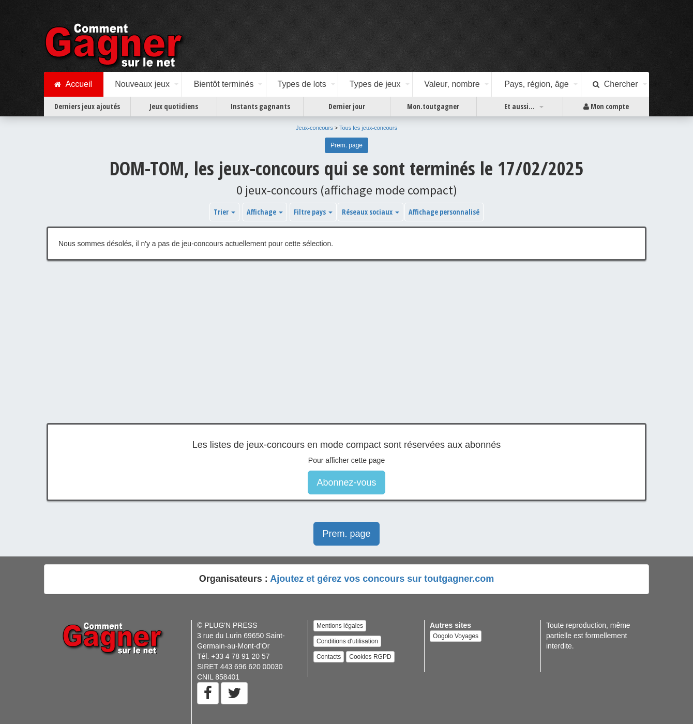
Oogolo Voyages (455, 636)
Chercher (615, 84)
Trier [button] (224, 212)
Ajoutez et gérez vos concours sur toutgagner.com (382, 579)
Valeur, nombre (451, 84)
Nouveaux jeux (142, 84)
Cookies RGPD (370, 656)
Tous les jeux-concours (368, 128)
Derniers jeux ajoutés (87, 106)
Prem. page (346, 145)
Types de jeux (375, 84)
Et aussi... (519, 106)
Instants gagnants (260, 106)
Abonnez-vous (346, 482)
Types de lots (301, 84)
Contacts (329, 656)
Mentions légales (340, 625)
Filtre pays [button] (313, 212)
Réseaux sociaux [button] (370, 212)
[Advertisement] (346, 349)
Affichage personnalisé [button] (444, 212)
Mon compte (606, 106)
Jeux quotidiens (173, 106)
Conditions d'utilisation (347, 641)
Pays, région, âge (536, 84)
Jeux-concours (314, 128)
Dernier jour (346, 106)
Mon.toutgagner (433, 106)
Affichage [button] (265, 212)
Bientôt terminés (224, 84)
